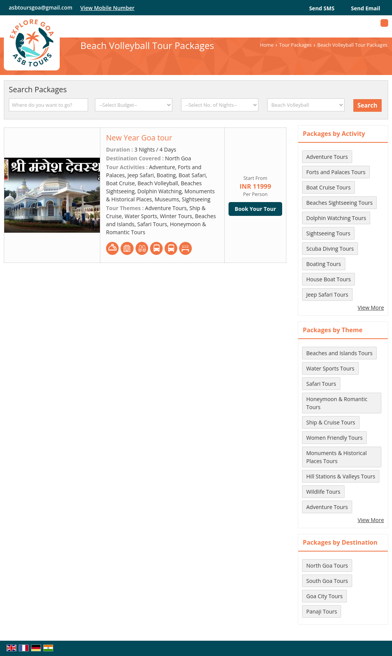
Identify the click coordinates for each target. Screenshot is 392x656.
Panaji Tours (321, 611)
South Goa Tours (327, 580)
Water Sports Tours (330, 368)
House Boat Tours (328, 279)
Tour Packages (295, 45)
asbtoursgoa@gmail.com (40, 7)
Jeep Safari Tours (327, 294)
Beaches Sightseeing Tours (339, 202)
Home (267, 45)
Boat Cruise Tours (328, 187)
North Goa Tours (327, 565)
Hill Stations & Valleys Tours (340, 476)
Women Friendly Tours (334, 437)
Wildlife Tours (323, 491)
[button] (107, 7)
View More (371, 307)
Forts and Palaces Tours (336, 172)
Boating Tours (323, 264)
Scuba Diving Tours (330, 248)
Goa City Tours (324, 596)
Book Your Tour (255, 208)
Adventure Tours (327, 156)
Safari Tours (321, 383)
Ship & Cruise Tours (330, 422)
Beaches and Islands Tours (339, 353)
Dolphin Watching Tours (336, 218)
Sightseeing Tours (328, 233)
